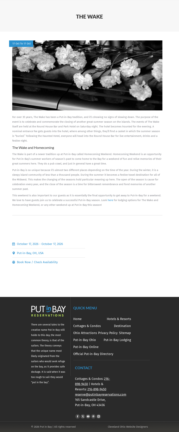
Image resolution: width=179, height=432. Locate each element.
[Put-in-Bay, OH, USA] (126, 253)
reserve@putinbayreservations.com (100, 394)
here (110, 200)
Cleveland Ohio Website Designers (128, 426)
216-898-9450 (96, 389)
